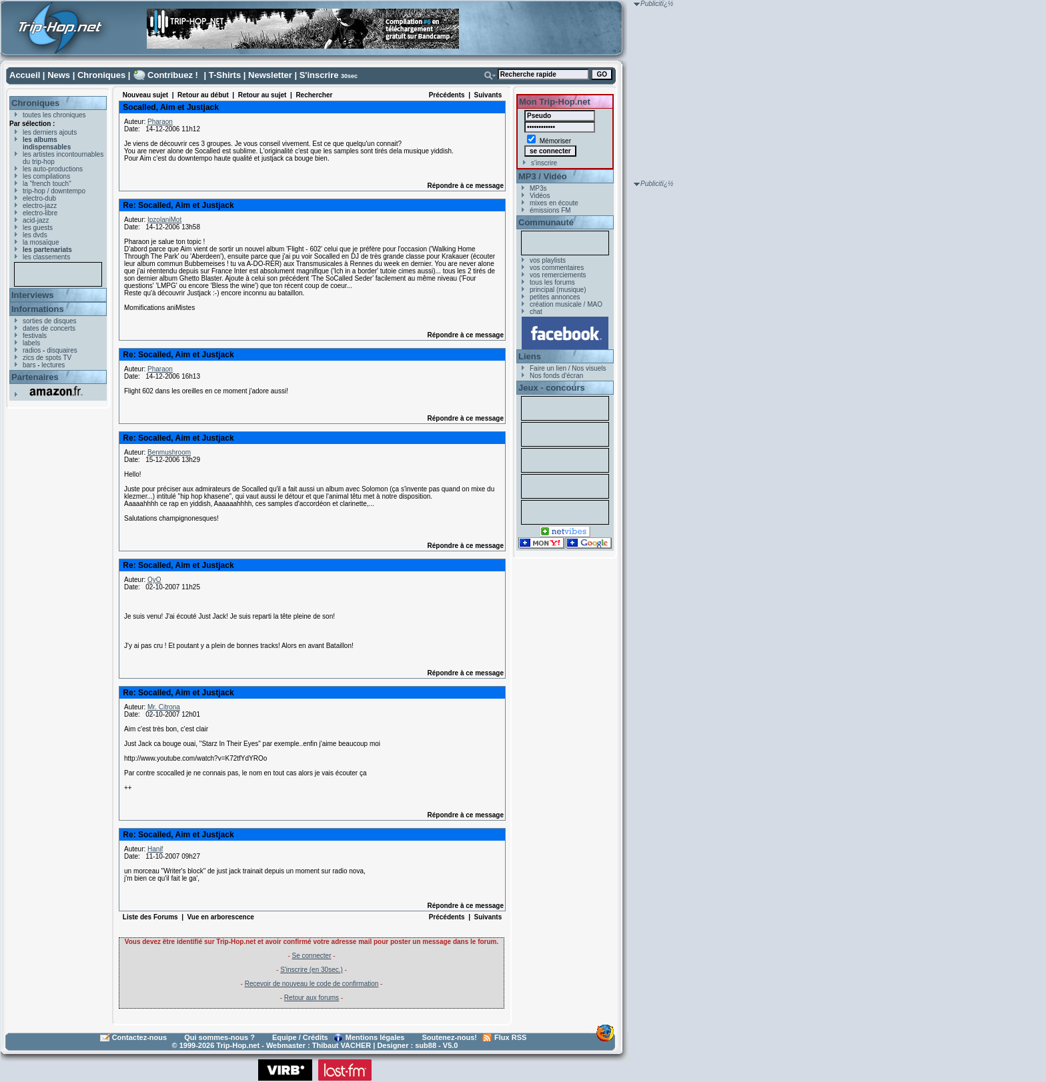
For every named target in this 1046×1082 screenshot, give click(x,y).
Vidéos (540, 195)
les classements (46, 257)
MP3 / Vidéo (542, 176)
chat (536, 311)
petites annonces (555, 297)
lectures (53, 365)
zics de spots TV (47, 357)
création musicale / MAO (566, 304)
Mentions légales (375, 1037)
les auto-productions (53, 169)
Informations (37, 309)
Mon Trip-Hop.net (554, 102)
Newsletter (270, 75)
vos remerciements (558, 275)
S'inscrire (319, 75)
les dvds (35, 235)
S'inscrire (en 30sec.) (311, 969)
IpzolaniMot (164, 219)
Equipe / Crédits (300, 1037)
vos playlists (548, 260)
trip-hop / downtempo (54, 191)
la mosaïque (41, 242)
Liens (529, 356)
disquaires (62, 350)
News (58, 75)
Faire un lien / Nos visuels (568, 368)
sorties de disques (50, 321)
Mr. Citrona (163, 707)
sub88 (425, 1045)
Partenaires (35, 377)
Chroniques (101, 75)
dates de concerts (49, 328)
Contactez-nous (139, 1037)
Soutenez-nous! (450, 1037)
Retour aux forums (311, 997)
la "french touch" (47, 183)
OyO (154, 579)
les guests (38, 227)
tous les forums (552, 282)
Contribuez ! (172, 75)
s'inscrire (544, 163)
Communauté (546, 222)
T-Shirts (225, 75)
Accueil (24, 75)
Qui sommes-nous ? (219, 1037)
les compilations (46, 176)
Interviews (32, 295)
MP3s (538, 188)
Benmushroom (169, 452)
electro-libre (40, 213)
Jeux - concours (551, 388)
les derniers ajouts (50, 132)
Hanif (155, 849)
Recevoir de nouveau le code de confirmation (312, 983)
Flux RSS (510, 1037)
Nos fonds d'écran (556, 375)
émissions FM (550, 210)
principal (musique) (558, 289)
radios (32, 350)
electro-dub (39, 198)
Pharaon (160, 121)
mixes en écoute (554, 203)
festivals (35, 335)
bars (29, 365)
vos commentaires (557, 267)
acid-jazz (36, 220)
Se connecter (312, 955)
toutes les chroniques (54, 115)
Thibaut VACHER (341, 1045)
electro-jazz (40, 205)
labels (31, 343)
